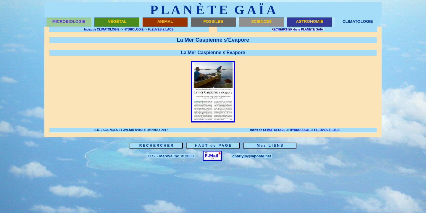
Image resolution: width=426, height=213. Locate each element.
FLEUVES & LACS (160, 29)
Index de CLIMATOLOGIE (101, 29)
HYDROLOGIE (133, 29)
